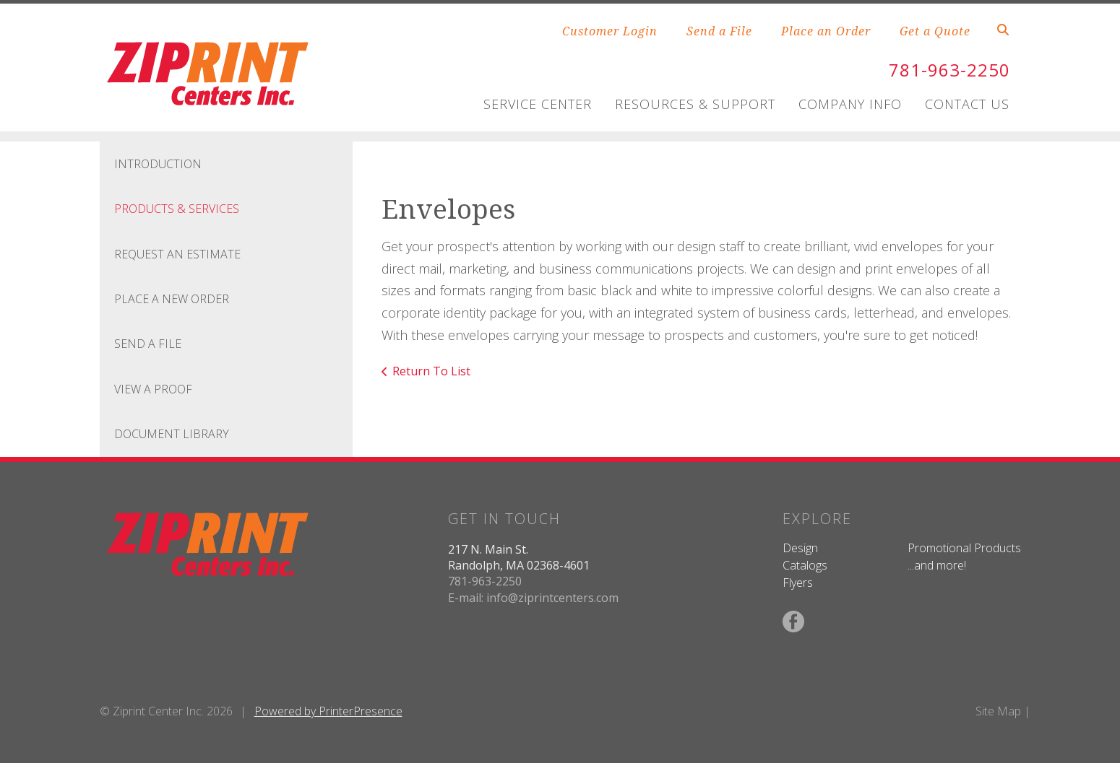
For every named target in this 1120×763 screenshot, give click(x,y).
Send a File (719, 31)
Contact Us (967, 104)
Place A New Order (171, 299)
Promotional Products (964, 548)
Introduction (158, 164)
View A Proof (153, 389)
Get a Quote (935, 31)
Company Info (850, 104)
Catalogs (805, 565)
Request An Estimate (177, 254)
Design (800, 548)
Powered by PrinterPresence (328, 711)
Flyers (798, 582)
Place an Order (826, 31)
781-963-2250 (949, 70)
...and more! (937, 565)
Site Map (998, 711)
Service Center (537, 104)
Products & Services (176, 209)
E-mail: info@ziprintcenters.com (533, 598)
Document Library (171, 434)
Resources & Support (695, 104)
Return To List (431, 371)
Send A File (147, 344)
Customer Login (610, 31)
